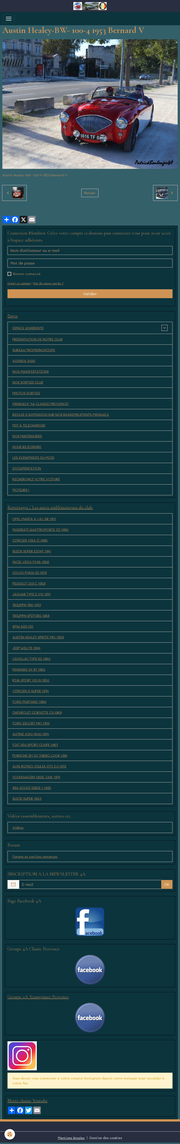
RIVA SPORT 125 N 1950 (30, 680)
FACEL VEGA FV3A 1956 (30, 562)
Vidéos (17, 827)
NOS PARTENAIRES (27, 436)
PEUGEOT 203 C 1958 (28, 583)
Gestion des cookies (105, 1138)
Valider (90, 293)
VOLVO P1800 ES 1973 (29, 572)
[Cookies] (10, 1134)
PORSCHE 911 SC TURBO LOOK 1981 (40, 755)
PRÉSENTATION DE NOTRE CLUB (37, 339)
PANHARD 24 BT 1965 (28, 669)
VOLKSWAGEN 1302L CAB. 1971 (36, 777)
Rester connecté (27, 274)
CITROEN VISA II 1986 (30, 540)
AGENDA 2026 (23, 360)
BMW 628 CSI (22, 626)
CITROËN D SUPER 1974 (30, 691)
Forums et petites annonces (34, 856)
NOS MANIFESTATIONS (30, 371)
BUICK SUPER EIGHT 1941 (31, 551)
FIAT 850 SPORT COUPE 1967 (35, 744)
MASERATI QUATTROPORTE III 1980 (40, 529)
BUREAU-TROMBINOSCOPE (33, 350)
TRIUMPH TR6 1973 (26, 605)
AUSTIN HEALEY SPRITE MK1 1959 (38, 637)
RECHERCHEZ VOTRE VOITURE (36, 479)
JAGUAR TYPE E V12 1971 (31, 594)
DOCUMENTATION (26, 468)
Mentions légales (71, 1138)
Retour (89, 193)
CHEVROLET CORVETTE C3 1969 (37, 712)
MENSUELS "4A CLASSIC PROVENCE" (40, 404)
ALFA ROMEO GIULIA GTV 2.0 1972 (39, 766)
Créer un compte (19, 283)
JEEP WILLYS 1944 (26, 648)
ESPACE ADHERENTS (28, 328)
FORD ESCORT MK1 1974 (31, 723)
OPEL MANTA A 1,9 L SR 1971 (34, 519)
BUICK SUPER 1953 (26, 798)
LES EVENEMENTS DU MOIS (33, 457)
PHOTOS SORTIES (26, 393)
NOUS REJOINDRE (26, 447)
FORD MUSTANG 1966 (29, 701)
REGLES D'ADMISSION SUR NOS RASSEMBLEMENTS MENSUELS (60, 414)
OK (166, 884)
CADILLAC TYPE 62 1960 (31, 658)
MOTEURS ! (20, 490)
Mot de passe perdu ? (48, 283)
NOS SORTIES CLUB (27, 382)
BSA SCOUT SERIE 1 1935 (31, 788)
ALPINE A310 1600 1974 (30, 734)
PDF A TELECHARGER (28, 425)
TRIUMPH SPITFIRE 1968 (30, 615)
